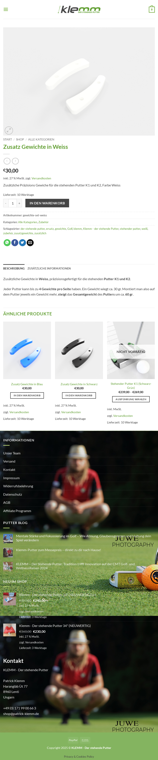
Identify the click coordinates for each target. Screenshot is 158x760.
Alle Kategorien (41, 139)
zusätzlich (40, 233)
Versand (9, 461)
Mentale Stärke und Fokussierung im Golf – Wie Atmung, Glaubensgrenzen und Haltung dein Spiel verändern (83, 538)
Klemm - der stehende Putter (101, 228)
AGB (6, 502)
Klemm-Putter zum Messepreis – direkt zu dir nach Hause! (58, 550)
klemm (78, 228)
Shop (20, 139)
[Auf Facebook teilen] (14, 242)
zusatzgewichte (23, 233)
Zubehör (43, 222)
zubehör (8, 233)
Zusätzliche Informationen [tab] (49, 268)
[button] (5, 9)
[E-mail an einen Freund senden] (30, 242)
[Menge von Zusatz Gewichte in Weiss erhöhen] (19, 203)
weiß (145, 228)
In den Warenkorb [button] (27, 395)
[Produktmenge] (12, 203)
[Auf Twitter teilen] (22, 242)
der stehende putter (33, 228)
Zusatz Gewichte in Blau (27, 384)
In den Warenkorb (47, 203)
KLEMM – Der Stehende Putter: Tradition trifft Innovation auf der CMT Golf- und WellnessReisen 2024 (75, 566)
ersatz (50, 228)
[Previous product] (15, 161)
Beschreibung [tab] (14, 268)
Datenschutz (12, 494)
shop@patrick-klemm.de (21, 714)
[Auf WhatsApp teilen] (7, 242)
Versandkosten (41, 178)
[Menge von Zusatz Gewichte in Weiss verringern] (5, 203)
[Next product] (7, 161)
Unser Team (11, 453)
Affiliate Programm (17, 511)
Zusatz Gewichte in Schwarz (79, 384)
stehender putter (130, 228)
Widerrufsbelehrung (18, 486)
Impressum (11, 478)
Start (7, 139)
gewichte (60, 228)
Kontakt (9, 469)
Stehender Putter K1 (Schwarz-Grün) (131, 386)
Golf (69, 228)
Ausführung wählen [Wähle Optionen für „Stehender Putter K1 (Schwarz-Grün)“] (131, 399)
